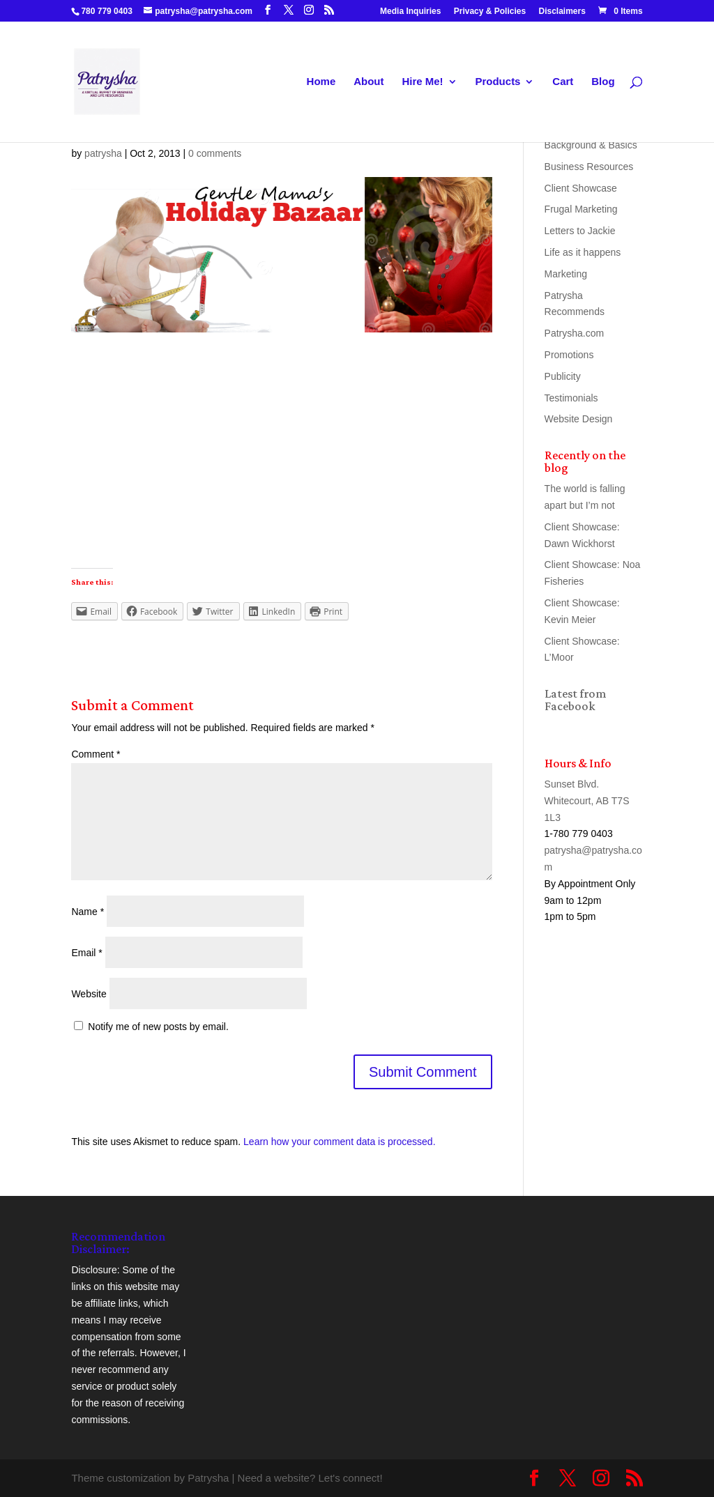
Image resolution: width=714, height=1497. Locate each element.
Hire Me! (422, 82)
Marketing (566, 273)
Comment (95, 754)
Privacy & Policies (490, 11)
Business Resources (589, 166)
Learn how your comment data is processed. (339, 1141)
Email (86, 952)
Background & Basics (591, 145)
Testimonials (571, 398)
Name (87, 911)
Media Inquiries (410, 11)
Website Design (579, 418)
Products (497, 82)
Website (88, 993)
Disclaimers (562, 11)
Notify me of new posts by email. (158, 1026)
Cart (562, 82)
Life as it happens (583, 252)
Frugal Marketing (581, 209)
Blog (602, 82)
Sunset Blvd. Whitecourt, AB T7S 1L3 (587, 800)
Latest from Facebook (575, 699)
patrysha (103, 153)
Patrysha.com (575, 333)
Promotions (569, 354)
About (368, 82)
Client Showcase (581, 188)
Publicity (563, 376)
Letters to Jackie (580, 230)
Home (321, 82)
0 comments (214, 153)
